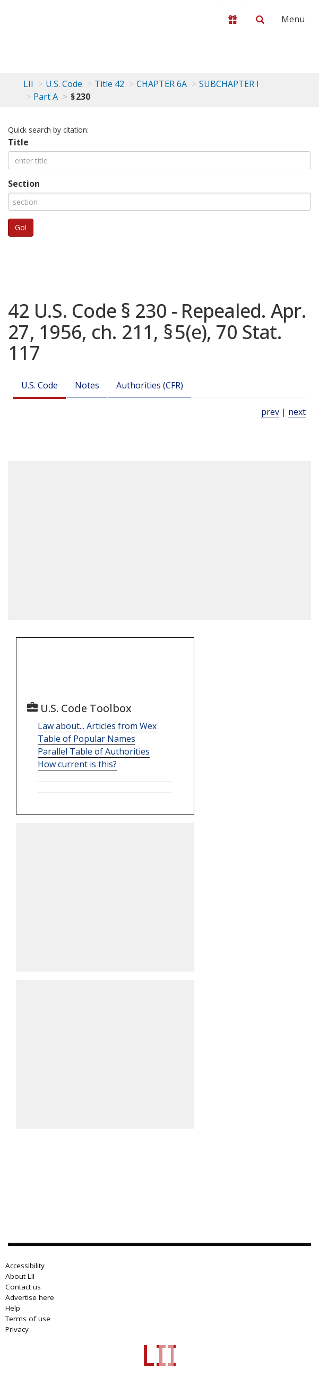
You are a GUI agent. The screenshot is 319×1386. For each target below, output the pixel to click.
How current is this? (77, 764)
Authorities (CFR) (149, 385)
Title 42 (109, 84)
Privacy (17, 1329)
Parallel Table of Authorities (94, 751)
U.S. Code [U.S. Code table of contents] (64, 84)
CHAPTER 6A (161, 84)
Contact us (23, 1287)
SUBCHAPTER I (229, 84)
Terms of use (27, 1318)
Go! (21, 227)
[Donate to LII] (232, 19)
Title (18, 142)
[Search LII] (260, 19)
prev (270, 412)
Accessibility (25, 1265)
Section (24, 183)
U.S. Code (39, 385)
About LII (20, 1276)
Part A (45, 96)
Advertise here (29, 1297)
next (297, 412)
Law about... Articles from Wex (97, 726)
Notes (87, 385)
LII (28, 84)
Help (12, 1308)
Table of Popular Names (86, 738)
